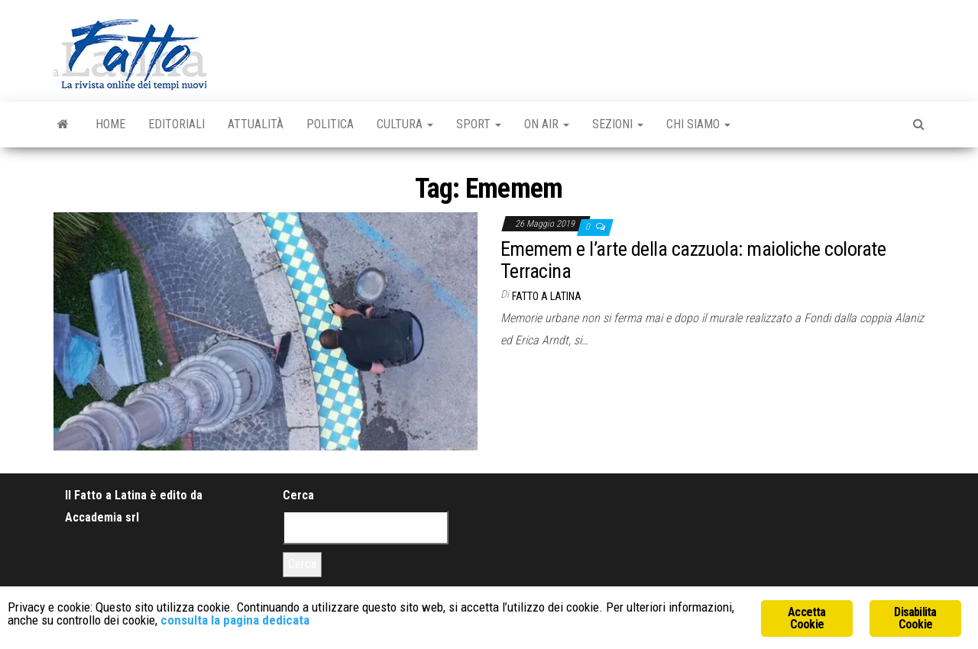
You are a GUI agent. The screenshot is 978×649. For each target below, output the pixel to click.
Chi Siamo (698, 124)
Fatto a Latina (546, 296)
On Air (546, 124)
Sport (478, 124)
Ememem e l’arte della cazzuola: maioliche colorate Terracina (693, 260)
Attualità (255, 124)
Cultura (405, 124)
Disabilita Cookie (915, 618)
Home (110, 124)
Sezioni (617, 124)
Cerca (298, 495)
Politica (330, 124)
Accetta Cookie (806, 618)
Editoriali (176, 124)
